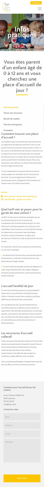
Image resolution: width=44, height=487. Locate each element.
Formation (8, 130)
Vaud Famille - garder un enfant (16, 199)
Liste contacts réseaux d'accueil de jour (19, 196)
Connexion (36, 3)
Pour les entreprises (13, 124)
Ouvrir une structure (13, 113)
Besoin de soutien (12, 119)
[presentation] (21, 468)
